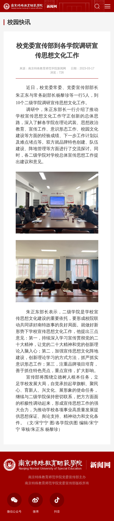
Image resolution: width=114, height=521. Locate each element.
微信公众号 (14, 503)
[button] (97, 6)
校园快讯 (18, 22)
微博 (35, 503)
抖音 (57, 503)
